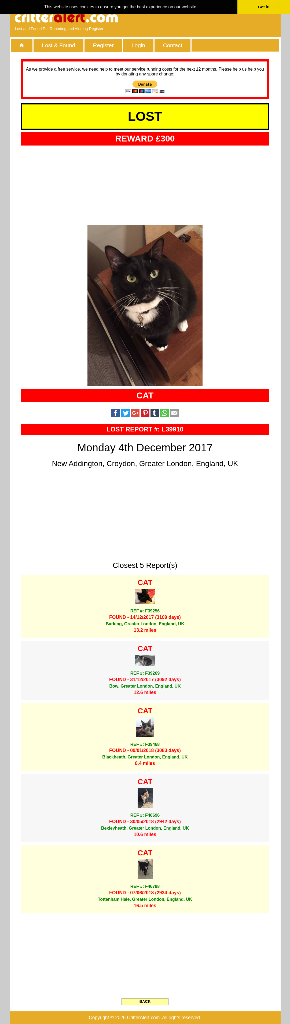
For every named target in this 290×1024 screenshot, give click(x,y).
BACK (145, 1001)
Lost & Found (58, 45)
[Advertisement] (213, 17)
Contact (172, 45)
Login (138, 45)
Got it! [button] (263, 7)
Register (103, 45)
